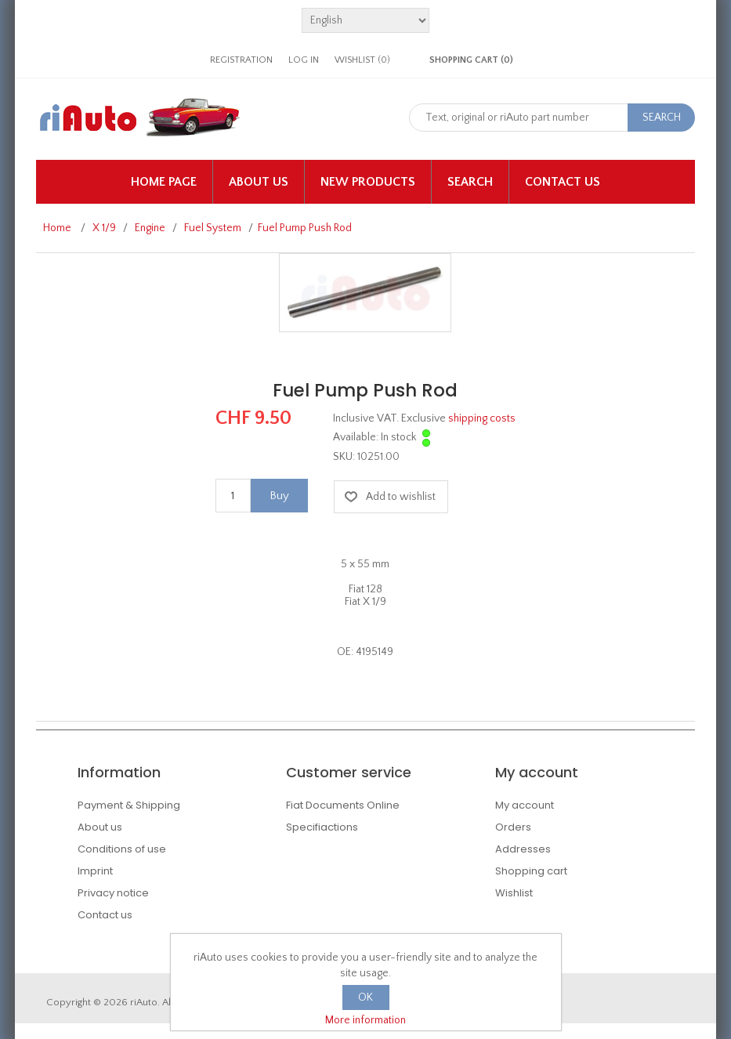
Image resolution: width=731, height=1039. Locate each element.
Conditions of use (122, 849)
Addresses (523, 849)
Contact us (562, 182)
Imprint (95, 870)
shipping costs (482, 418)
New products (367, 182)
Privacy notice (113, 892)
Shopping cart (531, 870)
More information (365, 1020)
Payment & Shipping (129, 805)
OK (365, 997)
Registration (241, 60)
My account (524, 805)
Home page (164, 182)
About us (258, 182)
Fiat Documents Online (343, 805)
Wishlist (514, 892)
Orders (513, 827)
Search (470, 182)
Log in (303, 60)
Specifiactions (322, 827)
